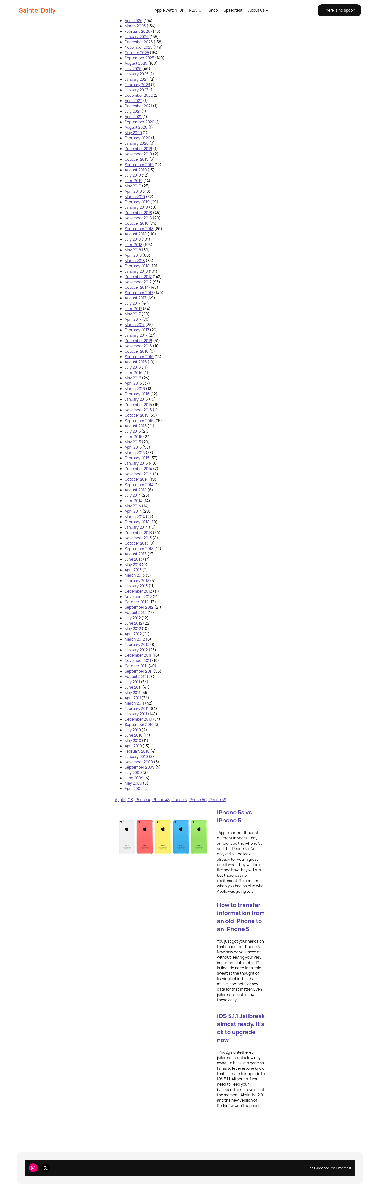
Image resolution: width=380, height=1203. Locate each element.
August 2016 (136, 362)
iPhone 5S (217, 799)
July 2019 (133, 175)
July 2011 (132, 682)
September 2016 (139, 356)
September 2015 (139, 420)
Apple (120, 799)
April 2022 (133, 100)
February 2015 (137, 458)
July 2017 (132, 303)
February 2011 (137, 708)
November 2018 (138, 218)
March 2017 (135, 324)
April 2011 (133, 698)
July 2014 (133, 495)
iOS (130, 799)
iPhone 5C (197, 799)
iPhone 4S (160, 799)
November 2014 (138, 474)
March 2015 (135, 452)
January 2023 (136, 90)
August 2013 (136, 554)
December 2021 (138, 106)
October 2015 (136, 415)
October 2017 (136, 287)
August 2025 (136, 63)
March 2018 (135, 260)
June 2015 (133, 436)
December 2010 (138, 719)
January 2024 (137, 79)
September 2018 (139, 228)
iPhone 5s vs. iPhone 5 (235, 816)
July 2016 (133, 367)
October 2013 (136, 543)
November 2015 (138, 410)
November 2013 (138, 538)
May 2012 (133, 628)
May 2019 (133, 186)
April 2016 (133, 383)
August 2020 (136, 127)
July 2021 (133, 111)
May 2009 (133, 783)
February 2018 (137, 266)
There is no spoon (339, 10)
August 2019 (136, 170)
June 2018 (133, 244)
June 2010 (133, 735)
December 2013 (138, 532)
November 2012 (138, 596)
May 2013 (133, 564)
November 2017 (138, 282)
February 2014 (137, 522)
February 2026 (137, 31)
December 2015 (138, 404)
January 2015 (136, 463)
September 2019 (139, 164)
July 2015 (133, 431)
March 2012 (135, 639)
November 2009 (139, 762)
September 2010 (139, 724)
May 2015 (133, 442)
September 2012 (139, 607)
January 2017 (136, 335)
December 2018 (138, 212)
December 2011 (138, 655)
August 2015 (136, 426)
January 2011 (136, 714)
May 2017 (133, 314)
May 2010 (133, 740)
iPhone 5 (179, 799)
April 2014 (133, 511)
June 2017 (133, 308)
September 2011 (139, 671)
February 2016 (137, 394)
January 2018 (136, 271)
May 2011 (132, 692)
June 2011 (133, 687)
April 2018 (133, 255)
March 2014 (135, 516)
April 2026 (133, 20)
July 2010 (133, 730)
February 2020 (137, 138)
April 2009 (134, 788)
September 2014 (139, 484)
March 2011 (134, 703)
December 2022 (139, 95)
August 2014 (136, 490)
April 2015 (133, 447)
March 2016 (135, 388)
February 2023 (137, 84)
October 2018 (136, 223)
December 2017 (138, 276)
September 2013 (139, 548)
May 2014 (133, 506)
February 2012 (137, 644)
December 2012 (138, 591)
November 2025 (139, 47)
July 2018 (133, 239)
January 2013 (136, 586)
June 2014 (133, 500)
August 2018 (136, 234)
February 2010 (137, 751)
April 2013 (133, 570)
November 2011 (138, 660)
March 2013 (135, 575)
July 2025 (133, 68)
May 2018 (133, 250)
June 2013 (133, 559)
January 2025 (137, 74)
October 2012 (136, 602)
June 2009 (134, 778)
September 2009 (140, 767)
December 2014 (138, 468)
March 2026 (135, 26)
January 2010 (136, 756)
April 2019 (133, 191)
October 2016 (137, 351)
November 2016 (138, 346)
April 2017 (133, 319)
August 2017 (135, 298)
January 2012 (136, 650)
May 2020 (133, 132)
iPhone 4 (142, 799)
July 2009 (133, 772)
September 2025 (139, 58)
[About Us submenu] (267, 10)
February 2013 (137, 580)
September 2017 (139, 292)
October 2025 (137, 52)
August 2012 (136, 612)
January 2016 (136, 399)
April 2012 (133, 634)
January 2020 (137, 143)
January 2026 (137, 36)
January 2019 (136, 207)
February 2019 (137, 202)
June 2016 (133, 372)
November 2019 (138, 154)
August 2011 (135, 676)
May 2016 (133, 378)
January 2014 (136, 527)
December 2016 (138, 340)
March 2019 (135, 196)
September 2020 (139, 122)
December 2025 (139, 42)
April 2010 (133, 746)
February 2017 (137, 330)
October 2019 (137, 159)
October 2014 (136, 479)
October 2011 (136, 666)
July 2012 (133, 618)
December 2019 (138, 148)
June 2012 (133, 623)
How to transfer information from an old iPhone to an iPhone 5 (241, 917)
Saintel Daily (37, 10)
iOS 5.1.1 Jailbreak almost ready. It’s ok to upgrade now (241, 1028)
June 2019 (133, 180)
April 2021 (133, 116)
